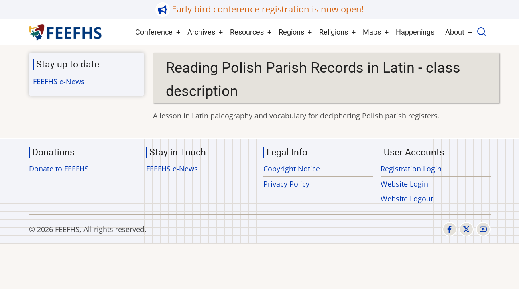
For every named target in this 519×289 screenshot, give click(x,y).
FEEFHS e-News (59, 81)
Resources (247, 32)
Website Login (404, 184)
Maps (372, 32)
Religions (333, 32)
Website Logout (407, 199)
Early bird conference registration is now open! (268, 9)
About (454, 32)
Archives (201, 32)
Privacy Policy (286, 184)
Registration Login (411, 168)
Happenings (415, 32)
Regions (291, 32)
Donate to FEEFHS (59, 168)
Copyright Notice (291, 168)
